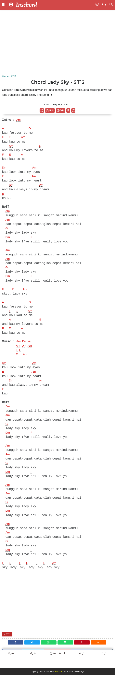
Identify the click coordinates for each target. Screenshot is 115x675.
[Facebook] (13, 652)
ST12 (8, 643)
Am (18, 120)
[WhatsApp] (48, 652)
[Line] (66, 652)
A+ (11, 664)
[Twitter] (30, 652)
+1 (82, 664)
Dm (4, 169)
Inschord (59, 671)
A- (33, 664)
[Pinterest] (83, 652)
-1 (104, 664)
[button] (101, 652)
